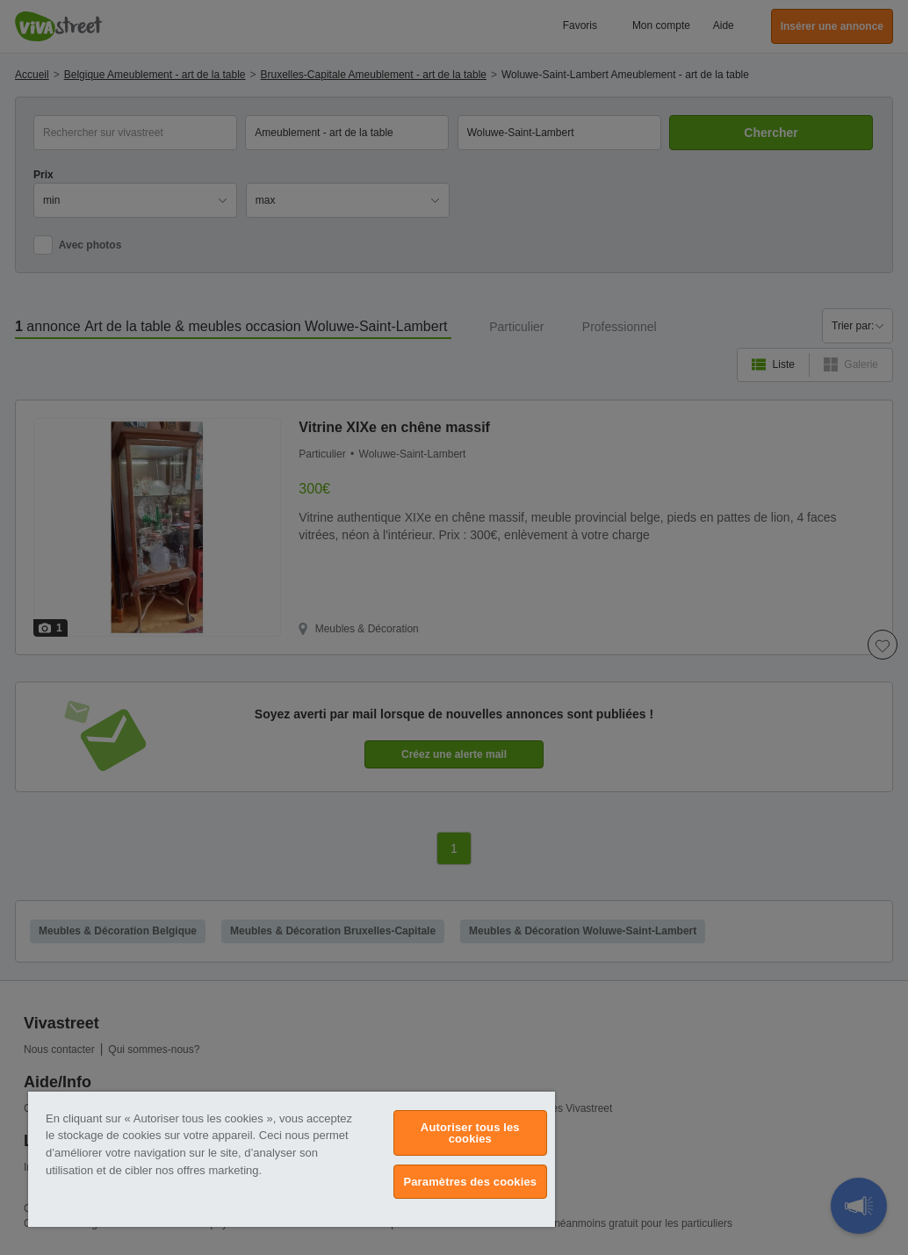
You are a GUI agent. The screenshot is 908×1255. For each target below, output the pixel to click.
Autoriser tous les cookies (470, 1133)
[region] (291, 1159)
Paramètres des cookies (470, 1181)
